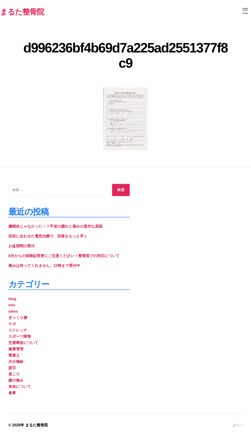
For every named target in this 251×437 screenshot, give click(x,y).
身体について (19, 387)
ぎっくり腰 (17, 318)
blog (12, 299)
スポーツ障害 (19, 336)
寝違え (14, 355)
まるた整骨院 (36, 425)
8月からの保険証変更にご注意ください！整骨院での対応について (64, 256)
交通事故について (23, 343)
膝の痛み (15, 380)
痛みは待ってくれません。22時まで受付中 (44, 266)
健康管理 (15, 349)
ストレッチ (17, 330)
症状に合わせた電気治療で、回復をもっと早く (47, 236)
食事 (12, 393)
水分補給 (15, 361)
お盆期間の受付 (21, 246)
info (11, 305)
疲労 (12, 368)
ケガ (12, 324)
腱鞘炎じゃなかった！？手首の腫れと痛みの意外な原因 (55, 226)
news (13, 311)
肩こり (14, 374)
